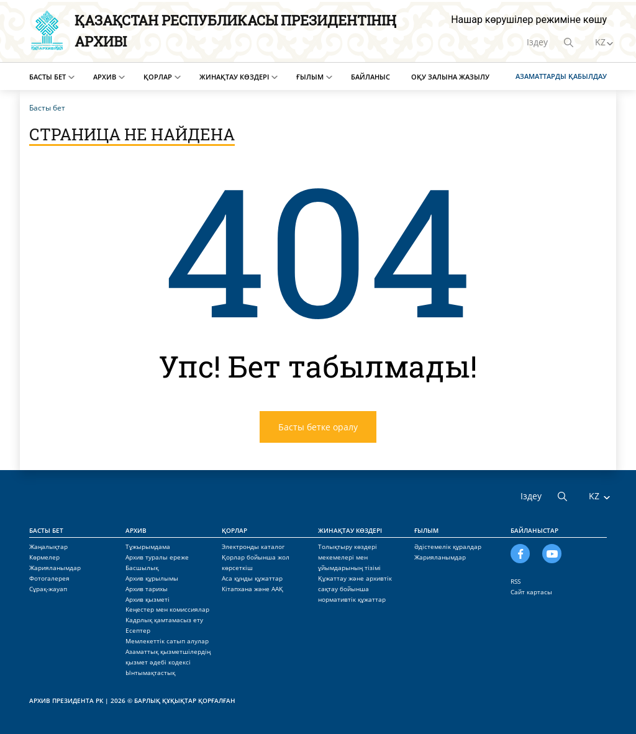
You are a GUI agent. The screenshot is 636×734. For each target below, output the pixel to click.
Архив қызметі (147, 599)
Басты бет (47, 76)
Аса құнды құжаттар (252, 578)
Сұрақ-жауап (48, 588)
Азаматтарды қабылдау (561, 76)
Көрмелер (44, 557)
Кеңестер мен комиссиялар (167, 609)
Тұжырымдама (147, 546)
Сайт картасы (531, 591)
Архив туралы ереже (157, 557)
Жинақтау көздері (234, 76)
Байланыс (370, 76)
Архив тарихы (146, 588)
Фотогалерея (49, 578)
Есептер (137, 630)
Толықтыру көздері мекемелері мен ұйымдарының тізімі (349, 557)
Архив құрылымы (151, 578)
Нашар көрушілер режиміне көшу (529, 19)
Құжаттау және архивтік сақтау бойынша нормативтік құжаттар (355, 589)
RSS (515, 581)
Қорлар (157, 76)
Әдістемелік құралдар (447, 546)
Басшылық (141, 567)
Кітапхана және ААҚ (252, 588)
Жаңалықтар (48, 546)
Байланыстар (534, 530)
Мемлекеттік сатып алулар (167, 641)
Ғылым (310, 76)
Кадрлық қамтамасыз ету (164, 619)
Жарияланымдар (55, 567)
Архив (104, 76)
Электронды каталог (253, 546)
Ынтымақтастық (150, 672)
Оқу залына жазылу (450, 76)
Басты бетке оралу (318, 427)
